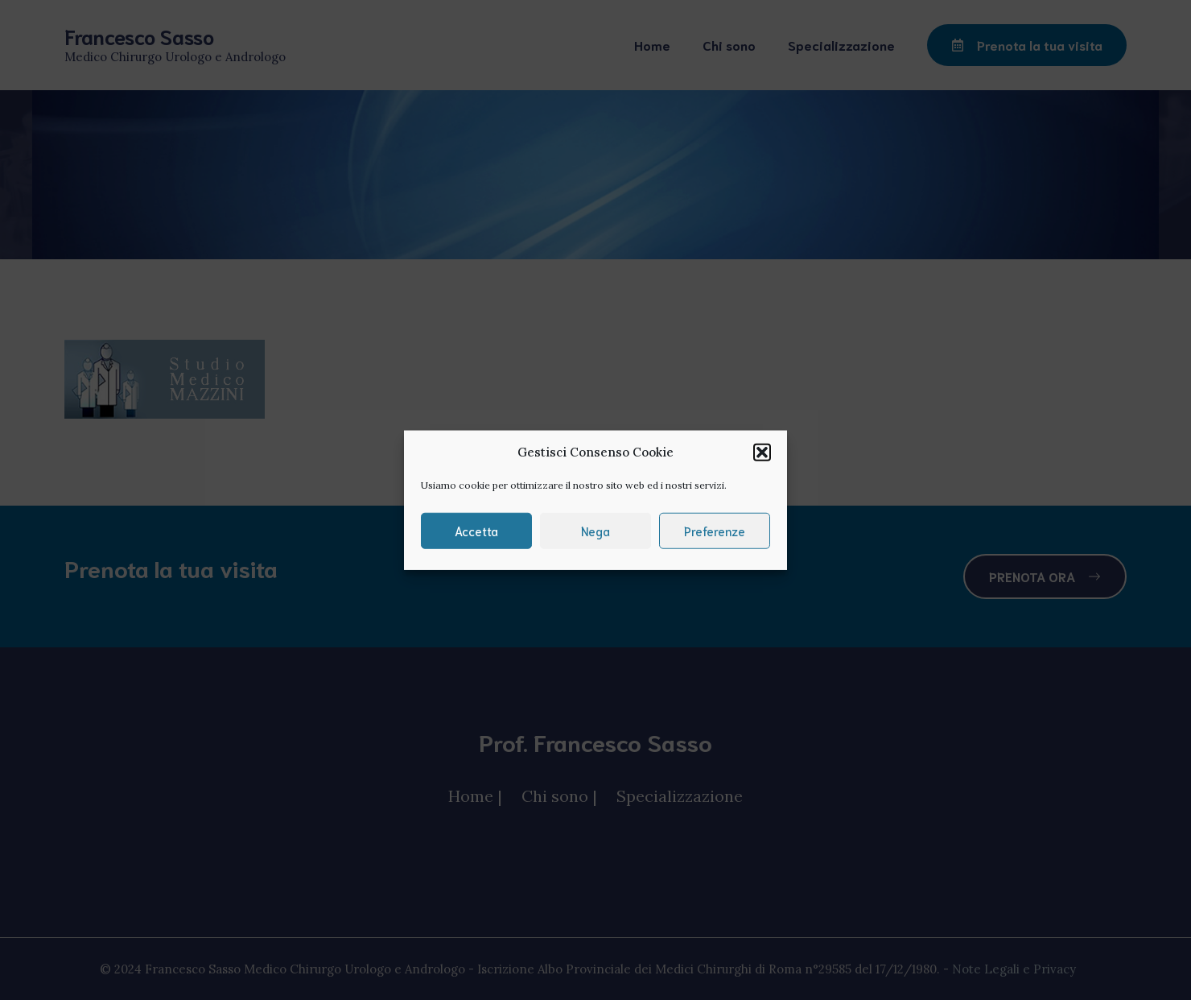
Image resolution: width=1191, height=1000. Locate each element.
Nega (595, 531)
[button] (762, 452)
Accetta (476, 531)
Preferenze (714, 531)
